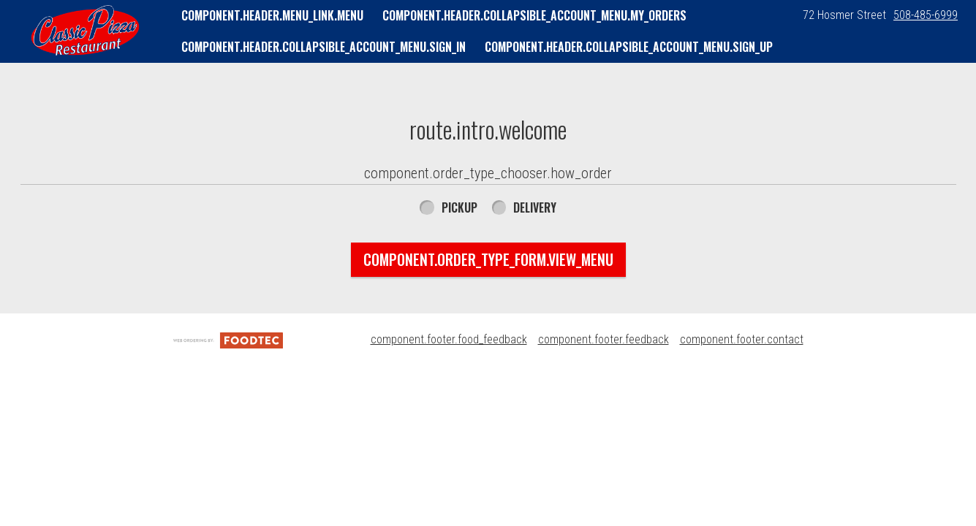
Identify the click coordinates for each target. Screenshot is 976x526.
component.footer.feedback (603, 339)
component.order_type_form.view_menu (488, 259)
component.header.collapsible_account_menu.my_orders (534, 15)
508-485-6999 (925, 15)
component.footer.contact (741, 339)
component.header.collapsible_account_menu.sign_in (323, 47)
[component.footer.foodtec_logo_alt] (228, 339)
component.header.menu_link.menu (272, 15)
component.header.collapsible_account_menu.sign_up (629, 47)
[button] (85, 30)
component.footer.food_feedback (449, 339)
